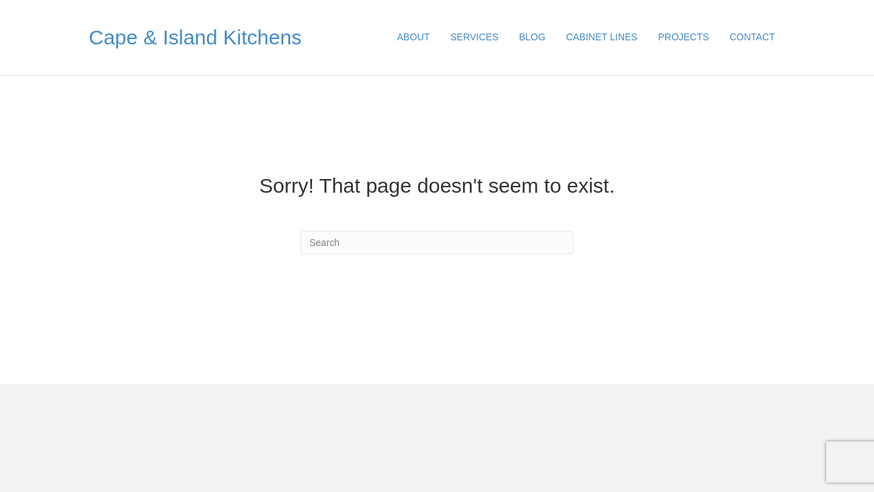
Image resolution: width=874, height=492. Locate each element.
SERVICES (474, 36)
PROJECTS (683, 36)
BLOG (532, 36)
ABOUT (413, 36)
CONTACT (752, 36)
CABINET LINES (602, 36)
